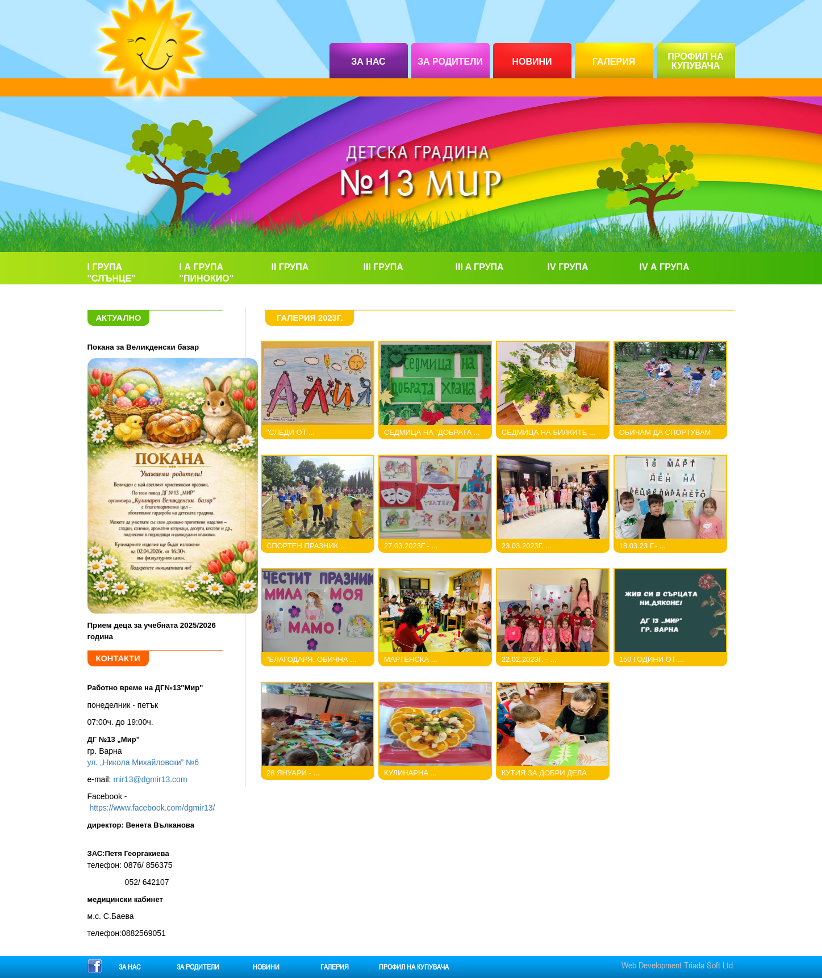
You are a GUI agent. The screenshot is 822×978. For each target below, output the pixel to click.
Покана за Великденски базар (143, 347)
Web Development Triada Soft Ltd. (678, 965)
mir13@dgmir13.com (150, 779)
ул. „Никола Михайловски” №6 (143, 762)
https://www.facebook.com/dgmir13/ (152, 807)
